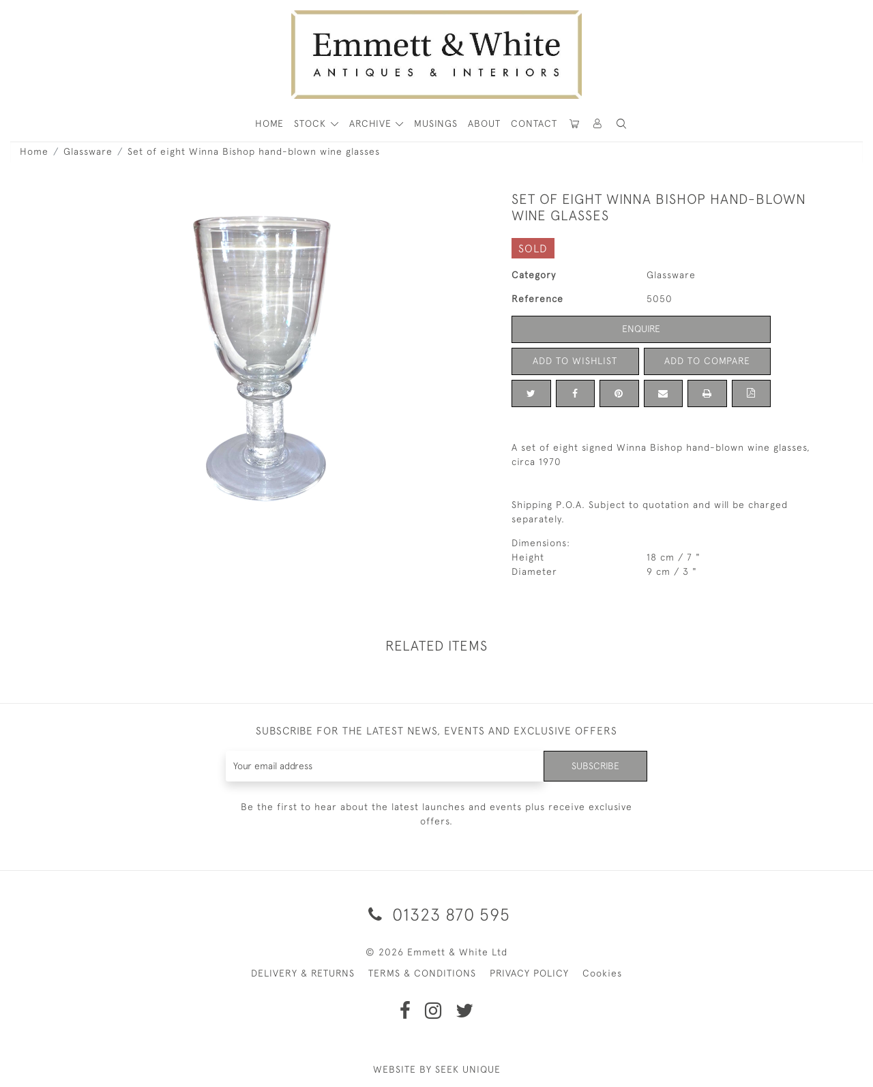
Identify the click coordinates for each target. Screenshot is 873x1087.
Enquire (641, 328)
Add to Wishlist (575, 360)
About (484, 123)
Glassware (88, 151)
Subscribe (595, 765)
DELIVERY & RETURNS (303, 973)
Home (34, 151)
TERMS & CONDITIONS (422, 973)
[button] (621, 124)
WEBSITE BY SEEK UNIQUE (437, 1069)
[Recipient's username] (385, 766)
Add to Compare (707, 360)
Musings (436, 123)
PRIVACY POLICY (529, 973)
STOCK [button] (311, 123)
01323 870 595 (437, 914)
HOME (269, 123)
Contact (534, 123)
